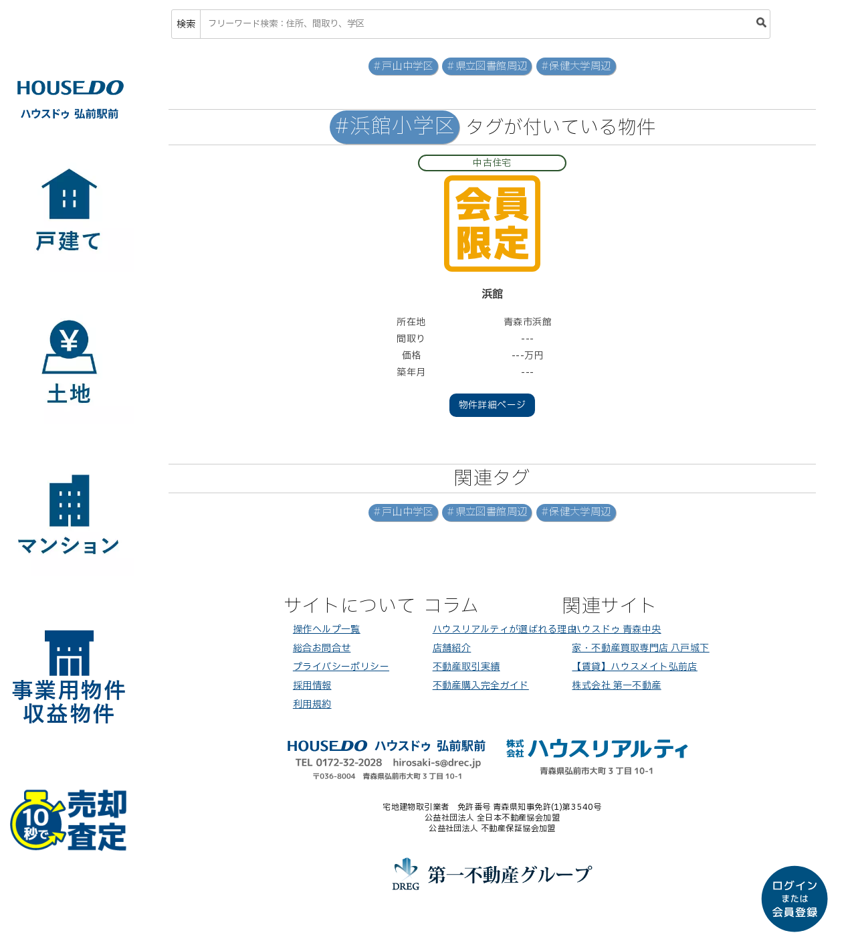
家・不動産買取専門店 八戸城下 (640, 648)
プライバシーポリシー (341, 667)
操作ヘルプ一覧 (326, 629)
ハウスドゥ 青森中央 (616, 629)
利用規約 (312, 704)
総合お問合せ (322, 648)
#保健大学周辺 (576, 66)
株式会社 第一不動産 (616, 686)
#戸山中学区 (403, 66)
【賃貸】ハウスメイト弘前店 (634, 667)
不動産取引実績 (466, 667)
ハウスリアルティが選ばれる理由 (504, 629)
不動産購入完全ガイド (481, 686)
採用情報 (312, 686)
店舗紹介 (452, 648)
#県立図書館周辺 (487, 66)
